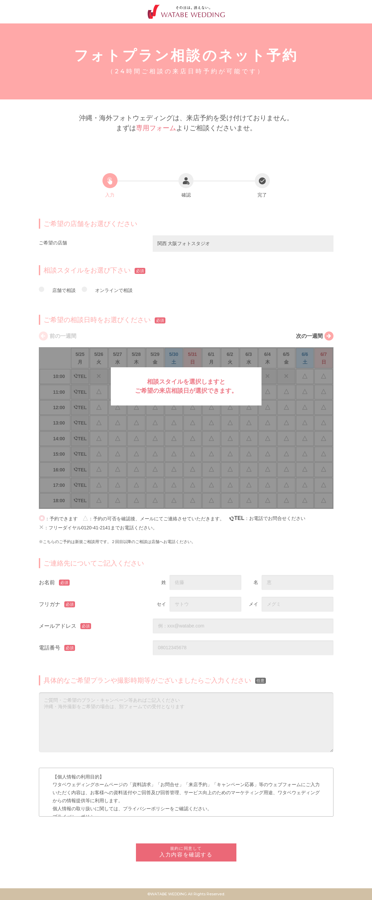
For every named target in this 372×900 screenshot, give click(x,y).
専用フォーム (156, 128)
